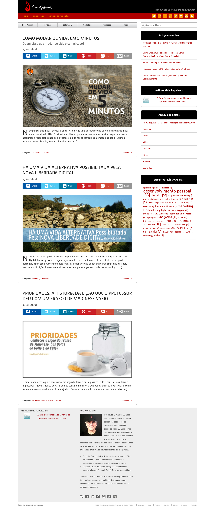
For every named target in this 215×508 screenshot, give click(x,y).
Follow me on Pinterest (175, 16)
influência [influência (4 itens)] (154, 203)
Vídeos (146, 142)
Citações (147, 148)
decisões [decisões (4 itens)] (167, 188)
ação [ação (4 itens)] (157, 188)
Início (26, 16)
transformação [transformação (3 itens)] (166, 228)
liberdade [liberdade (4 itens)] (148, 207)
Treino (127, 25)
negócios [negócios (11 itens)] (168, 217)
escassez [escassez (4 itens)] (148, 199)
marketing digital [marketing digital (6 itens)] (159, 210)
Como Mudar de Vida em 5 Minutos (61, 38)
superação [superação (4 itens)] (167, 225)
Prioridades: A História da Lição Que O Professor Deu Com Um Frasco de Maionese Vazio (77, 296)
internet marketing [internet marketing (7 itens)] (180, 202)
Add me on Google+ (170, 16)
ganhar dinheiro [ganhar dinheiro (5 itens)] (172, 199)
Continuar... (126, 153)
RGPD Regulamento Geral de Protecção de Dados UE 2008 (169, 123)
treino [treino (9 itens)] (177, 228)
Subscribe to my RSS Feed (192, 16)
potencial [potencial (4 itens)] (183, 217)
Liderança (67, 25)
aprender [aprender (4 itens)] (148, 188)
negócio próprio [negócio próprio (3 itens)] (153, 218)
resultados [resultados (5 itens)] (186, 221)
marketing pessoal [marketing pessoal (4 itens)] (180, 210)
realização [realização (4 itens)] (160, 221)
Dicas (145, 135)
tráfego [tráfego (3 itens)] (146, 232)
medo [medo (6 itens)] (148, 213)
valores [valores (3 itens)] (165, 232)
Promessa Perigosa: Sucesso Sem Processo (162, 62)
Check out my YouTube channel (186, 16)
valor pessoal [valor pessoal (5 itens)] (177, 232)
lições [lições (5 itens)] (173, 206)
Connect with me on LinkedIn (165, 16)
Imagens (147, 129)
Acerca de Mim (38, 16)
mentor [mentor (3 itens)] (156, 214)
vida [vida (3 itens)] (187, 232)
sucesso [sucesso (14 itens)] (152, 224)
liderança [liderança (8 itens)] (161, 206)
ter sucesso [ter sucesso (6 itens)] (181, 224)
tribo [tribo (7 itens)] (188, 228)
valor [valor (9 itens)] (156, 231)
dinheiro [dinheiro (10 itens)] (159, 195)
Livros (146, 155)
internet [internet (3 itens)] (164, 203)
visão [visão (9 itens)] (158, 235)
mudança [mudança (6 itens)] (178, 213)
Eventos (146, 161)
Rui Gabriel (31, 49)
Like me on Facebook (159, 16)
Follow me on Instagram (181, 16)
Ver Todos (147, 168)
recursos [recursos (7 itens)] (173, 220)
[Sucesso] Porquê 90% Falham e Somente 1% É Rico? (166, 69)
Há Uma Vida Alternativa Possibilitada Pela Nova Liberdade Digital (72, 170)
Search (143, 25)
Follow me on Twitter (154, 16)
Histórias (47, 25)
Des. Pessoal (27, 25)
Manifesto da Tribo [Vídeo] (59, 16)
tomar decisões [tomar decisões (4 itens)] (151, 228)
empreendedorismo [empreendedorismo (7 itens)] (180, 195)
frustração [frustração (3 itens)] (158, 199)
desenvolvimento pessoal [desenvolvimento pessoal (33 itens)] (167, 192)
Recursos (107, 25)
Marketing (87, 25)
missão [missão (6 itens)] (166, 213)
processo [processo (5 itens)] (148, 221)
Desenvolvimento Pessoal (41, 153)
